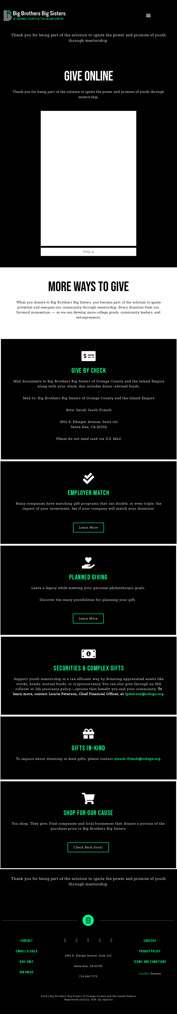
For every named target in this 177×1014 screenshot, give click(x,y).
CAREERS (150, 949)
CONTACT (26, 949)
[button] (148, 15)
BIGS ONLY (26, 970)
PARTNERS (27, 981)
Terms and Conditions (149, 970)
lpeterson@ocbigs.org (88, 701)
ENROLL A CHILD (27, 960)
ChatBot (144, 982)
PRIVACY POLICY (150, 960)
